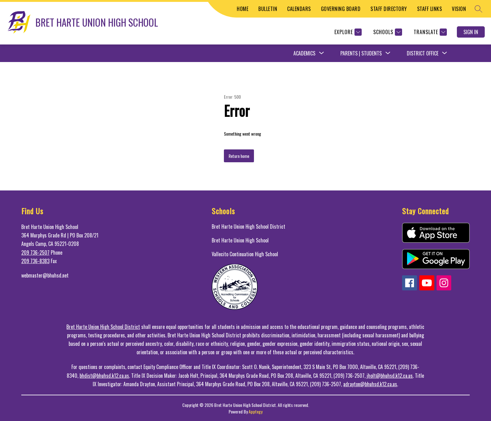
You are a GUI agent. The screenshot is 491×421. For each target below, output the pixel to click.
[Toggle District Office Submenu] (444, 53)
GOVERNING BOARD (341, 9)
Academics (304, 53)
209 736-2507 (35, 252)
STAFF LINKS (429, 9)
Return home (239, 156)
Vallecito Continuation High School (245, 254)
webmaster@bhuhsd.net (45, 275)
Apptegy (255, 411)
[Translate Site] (429, 32)
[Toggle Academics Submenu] (321, 53)
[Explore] (347, 32)
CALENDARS (299, 9)
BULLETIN (267, 9)
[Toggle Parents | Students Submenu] (388, 53)
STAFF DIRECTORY (388, 9)
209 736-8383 (35, 261)
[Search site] (478, 9)
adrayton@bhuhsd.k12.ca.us (370, 384)
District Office (422, 53)
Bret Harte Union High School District (248, 226)
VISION (459, 9)
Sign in (470, 32)
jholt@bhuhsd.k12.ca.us (390, 375)
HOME (242, 9)
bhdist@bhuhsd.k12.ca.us (104, 375)
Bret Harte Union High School (240, 240)
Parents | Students (361, 53)
